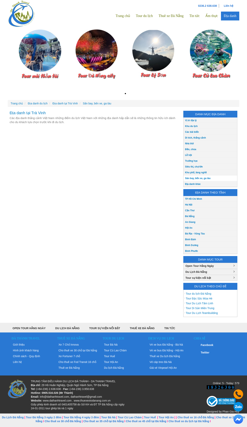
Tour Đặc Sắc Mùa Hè (199, 298)
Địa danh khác (193, 184)
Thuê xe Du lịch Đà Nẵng (165, 356)
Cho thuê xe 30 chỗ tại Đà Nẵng (77, 350)
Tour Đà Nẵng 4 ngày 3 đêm (81, 417)
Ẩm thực (212, 16)
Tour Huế (109, 356)
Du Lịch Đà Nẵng (196, 271)
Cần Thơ (189, 210)
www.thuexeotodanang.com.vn (92, 400)
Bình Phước (191, 251)
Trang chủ (123, 16)
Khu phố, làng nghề (196, 172)
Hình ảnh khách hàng (26, 350)
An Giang (190, 222)
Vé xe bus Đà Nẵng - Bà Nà (166, 344)
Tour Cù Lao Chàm (115, 350)
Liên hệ (228, 5)
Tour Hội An (111, 362)
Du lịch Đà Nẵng (114, 367)
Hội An (188, 228)
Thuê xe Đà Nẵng (171, 16)
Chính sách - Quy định (26, 356)
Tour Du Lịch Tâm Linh (199, 303)
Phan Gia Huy (230, 411)
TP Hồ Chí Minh (193, 199)
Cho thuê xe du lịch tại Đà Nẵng (188, 421)
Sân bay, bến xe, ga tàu (198, 178)
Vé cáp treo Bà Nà (161, 362)
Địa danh (230, 16)
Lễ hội (188, 155)
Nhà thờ (189, 143)
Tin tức (194, 16)
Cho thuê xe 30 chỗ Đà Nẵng (63, 421)
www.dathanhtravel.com (57, 400)
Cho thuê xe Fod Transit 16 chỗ (77, 362)
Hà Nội (188, 204)
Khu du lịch (191, 126)
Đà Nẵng (190, 216)
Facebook (207, 345)
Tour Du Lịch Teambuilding (202, 313)
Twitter (205, 352)
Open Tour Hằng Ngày (199, 265)
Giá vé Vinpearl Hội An (163, 367)
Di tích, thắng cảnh (195, 137)
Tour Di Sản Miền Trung (200, 308)
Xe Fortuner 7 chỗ (69, 356)
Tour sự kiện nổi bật (198, 277)
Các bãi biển (192, 132)
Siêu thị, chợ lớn (194, 166)
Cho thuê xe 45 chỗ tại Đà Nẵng (146, 421)
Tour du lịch (144, 16)
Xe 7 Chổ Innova (68, 344)
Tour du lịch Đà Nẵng (198, 293)
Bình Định (190, 239)
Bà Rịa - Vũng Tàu (195, 233)
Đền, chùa (190, 149)
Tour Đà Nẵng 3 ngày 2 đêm (43, 417)
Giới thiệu (19, 344)
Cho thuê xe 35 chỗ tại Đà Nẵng (103, 421)
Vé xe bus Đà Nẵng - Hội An (167, 350)
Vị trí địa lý (191, 120)
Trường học (191, 161)
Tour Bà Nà (111, 344)
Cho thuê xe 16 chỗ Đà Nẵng (196, 417)
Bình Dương (191, 245)
